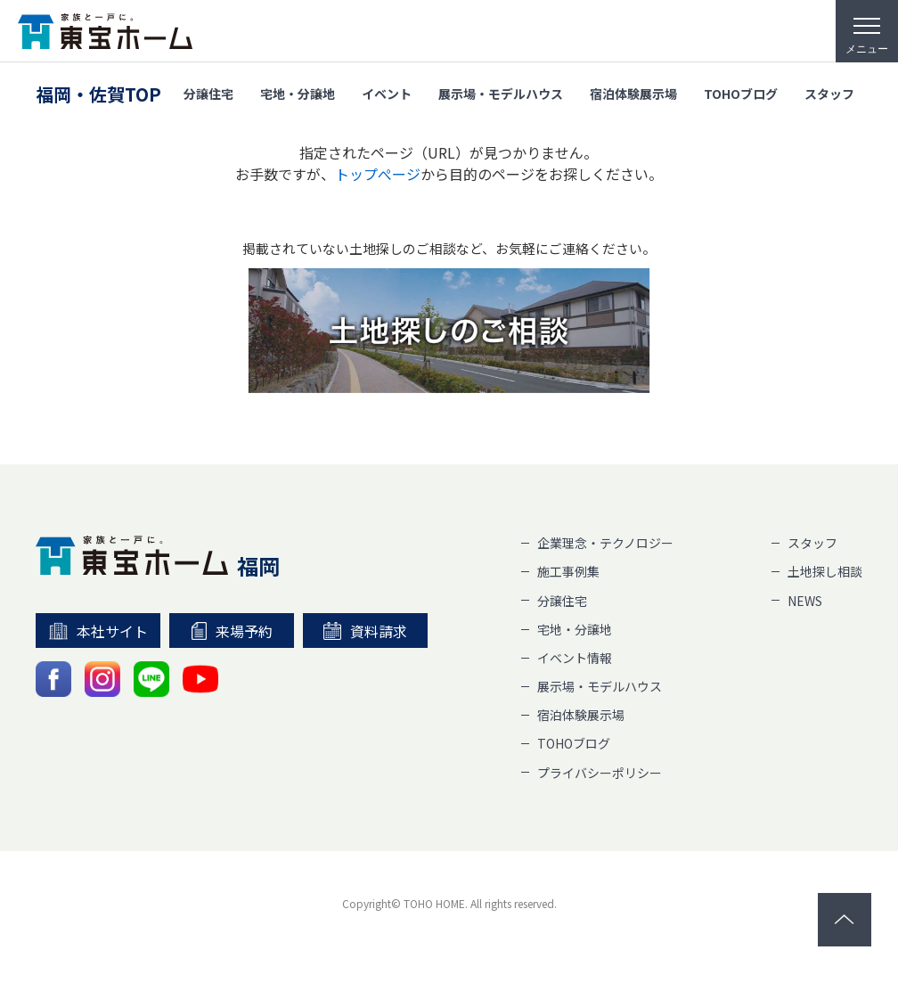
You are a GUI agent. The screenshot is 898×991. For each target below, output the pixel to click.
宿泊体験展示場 (633, 91)
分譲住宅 (208, 91)
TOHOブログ (741, 91)
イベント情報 (574, 658)
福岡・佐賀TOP (98, 91)
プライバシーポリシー (599, 773)
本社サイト (98, 631)
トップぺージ (377, 173)
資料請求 (365, 631)
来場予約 (232, 631)
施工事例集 (568, 571)
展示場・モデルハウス (500, 91)
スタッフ (829, 91)
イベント (387, 91)
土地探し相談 (825, 571)
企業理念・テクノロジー (605, 543)
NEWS (805, 601)
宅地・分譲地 (297, 91)
